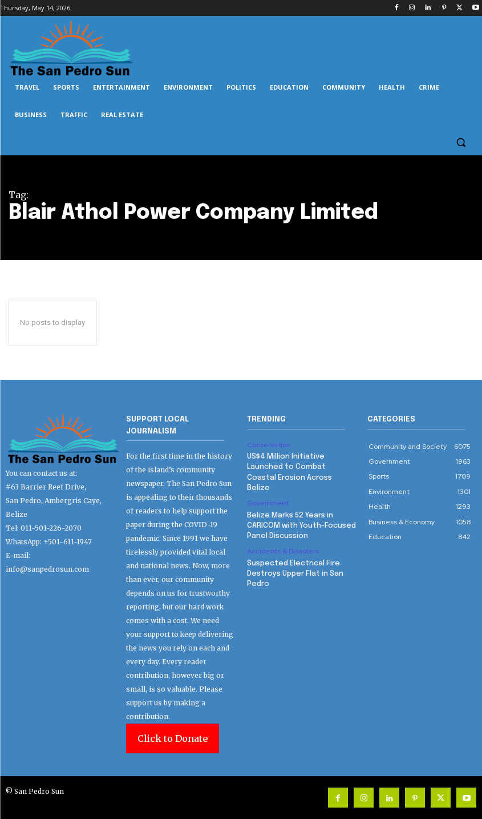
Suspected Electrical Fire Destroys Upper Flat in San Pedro (295, 573)
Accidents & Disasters (283, 551)
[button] (460, 142)
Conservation (268, 445)
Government (268, 503)
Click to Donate (172, 738)
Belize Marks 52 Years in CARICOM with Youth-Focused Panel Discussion (301, 525)
